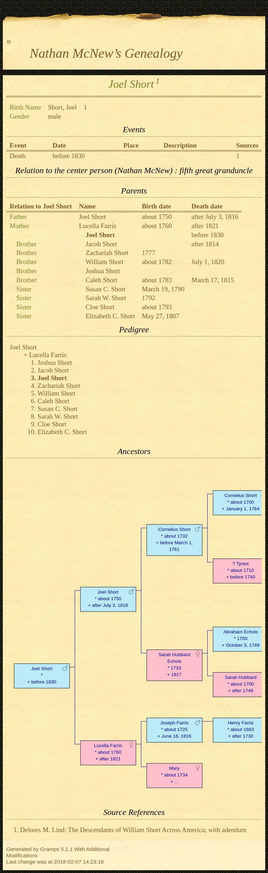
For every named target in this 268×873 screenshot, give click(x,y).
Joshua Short (102, 271)
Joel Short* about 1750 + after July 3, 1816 (108, 598)
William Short (104, 261)
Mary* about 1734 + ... (174, 775)
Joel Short (92, 216)
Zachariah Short (106, 252)
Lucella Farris (97, 225)
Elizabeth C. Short (110, 316)
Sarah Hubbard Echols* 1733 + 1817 (174, 664)
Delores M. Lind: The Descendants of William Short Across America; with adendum (133, 829)
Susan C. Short (105, 289)
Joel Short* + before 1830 (41, 675)
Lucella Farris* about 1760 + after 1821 (108, 752)
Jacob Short (101, 244)
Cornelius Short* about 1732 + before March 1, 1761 (174, 539)
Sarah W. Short (105, 297)
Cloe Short (99, 307)
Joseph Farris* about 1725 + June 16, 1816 (174, 729)
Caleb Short (101, 280)
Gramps (49, 849)
